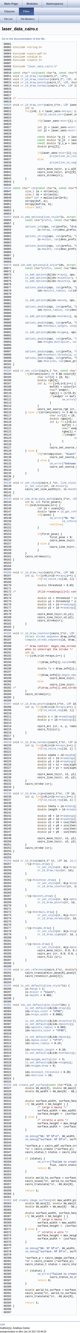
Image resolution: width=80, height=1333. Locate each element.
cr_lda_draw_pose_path (36, 499)
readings (68, 605)
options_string (36, 236)
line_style (51, 217)
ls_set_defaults (32, 986)
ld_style (51, 265)
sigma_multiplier (57, 342)
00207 (7, 704)
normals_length (56, 326)
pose (62, 300)
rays (62, 275)
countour (65, 278)
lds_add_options (32, 265)
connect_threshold (58, 355)
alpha (70, 755)
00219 (7, 742)
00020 (7, 105)
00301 (7, 1005)
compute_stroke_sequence (43, 640)
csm (2, 1324)
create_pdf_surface (33, 1085)
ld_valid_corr (54, 115)
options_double (36, 246)
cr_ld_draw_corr (32, 105)
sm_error (68, 400)
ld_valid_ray (53, 579)
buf (36, 198)
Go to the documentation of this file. (23, 38)
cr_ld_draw (28, 861)
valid (66, 662)
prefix (46, 220)
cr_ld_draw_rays (32, 76)
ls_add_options (31, 217)
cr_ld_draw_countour (35, 79)
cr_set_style (29, 483)
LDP (62, 76)
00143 (7, 499)
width (47, 249)
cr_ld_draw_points (33, 83)
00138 (7, 483)
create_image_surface (34, 1200)
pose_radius (53, 310)
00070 (7, 265)
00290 (7, 970)
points (63, 281)
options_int (33, 227)
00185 (7, 633)
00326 (7, 1085)
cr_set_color (29, 371)
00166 (7, 573)
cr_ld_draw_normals (34, 86)
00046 (7, 188)
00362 (7, 1200)
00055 (7, 217)
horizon (50, 361)
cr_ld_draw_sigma (32, 794)
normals (64, 316)
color (47, 239)
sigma (63, 332)
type (76, 153)
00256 (7, 861)
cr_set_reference (32, 970)
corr (65, 121)
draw (47, 230)
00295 (7, 986)
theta (70, 806)
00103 (7, 371)
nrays (67, 111)
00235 (7, 794)
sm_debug (31, 1136)
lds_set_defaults (32, 1005)
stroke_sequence (47, 637)
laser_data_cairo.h (42, 67)
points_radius (55, 291)
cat (33, 73)
